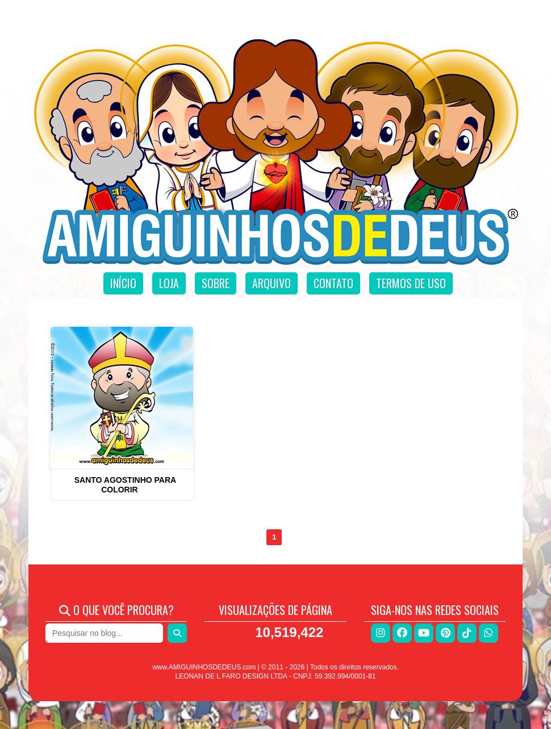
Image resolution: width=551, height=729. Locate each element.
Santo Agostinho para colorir (125, 484)
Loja (169, 283)
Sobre (215, 283)
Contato (333, 283)
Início (123, 283)
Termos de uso (411, 283)
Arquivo (271, 283)
